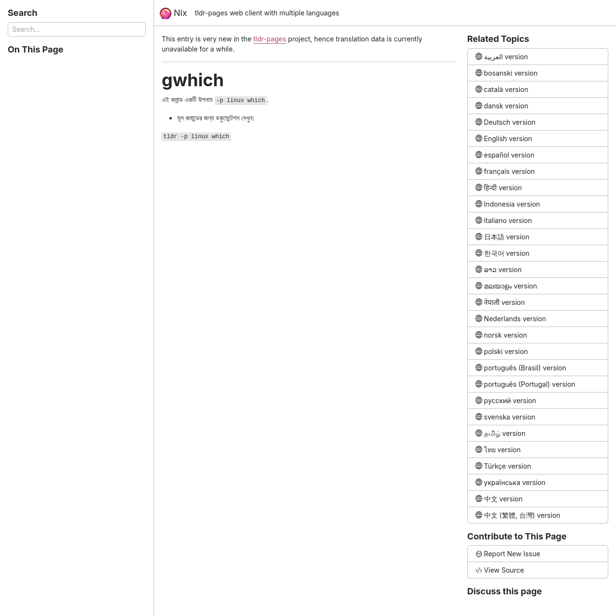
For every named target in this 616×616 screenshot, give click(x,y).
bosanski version (506, 73)
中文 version (499, 499)
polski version (501, 351)
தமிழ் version (500, 433)
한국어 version (502, 253)
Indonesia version (507, 204)
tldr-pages (269, 39)
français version (505, 171)
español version (505, 155)
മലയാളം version (506, 286)
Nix (173, 13)
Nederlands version (510, 319)
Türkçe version (503, 466)
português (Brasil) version (520, 368)
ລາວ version (498, 269)
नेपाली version (500, 302)
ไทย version (498, 450)
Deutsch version (505, 122)
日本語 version (502, 237)
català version (501, 89)
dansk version (501, 106)
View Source (499, 570)
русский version (505, 400)
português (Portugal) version (525, 384)
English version (503, 138)
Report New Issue (507, 554)
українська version (510, 482)
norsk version (501, 335)
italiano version (503, 220)
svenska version (505, 417)
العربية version (501, 56)
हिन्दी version (498, 187)
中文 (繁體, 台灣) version (517, 515)
